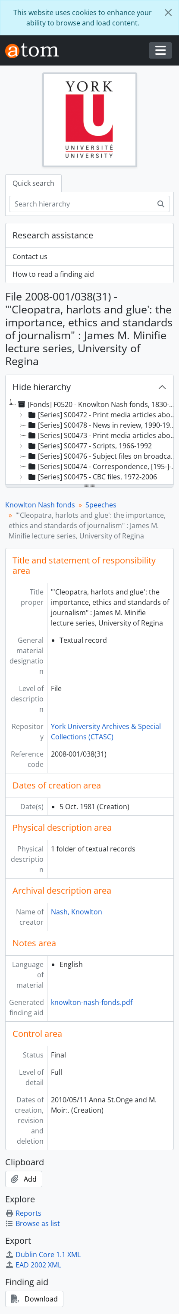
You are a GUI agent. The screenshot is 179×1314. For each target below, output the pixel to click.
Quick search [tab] (33, 183)
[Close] (168, 12)
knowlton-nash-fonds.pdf (91, 1002)
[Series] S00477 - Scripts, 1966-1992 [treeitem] (89, 446)
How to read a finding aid (53, 274)
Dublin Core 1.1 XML (43, 1254)
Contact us (30, 256)
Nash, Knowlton (76, 912)
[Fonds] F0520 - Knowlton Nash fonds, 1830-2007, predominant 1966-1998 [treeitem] (97, 404)
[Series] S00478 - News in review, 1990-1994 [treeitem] (102, 425)
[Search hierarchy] (80, 204)
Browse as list (32, 1223)
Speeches (100, 505)
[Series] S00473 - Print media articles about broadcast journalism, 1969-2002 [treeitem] (102, 435)
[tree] (89, 442)
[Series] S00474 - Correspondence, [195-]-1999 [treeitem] (102, 466)
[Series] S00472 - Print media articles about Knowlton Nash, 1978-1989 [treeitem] (102, 415)
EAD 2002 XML (33, 1265)
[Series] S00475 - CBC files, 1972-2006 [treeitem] (92, 477)
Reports (23, 1213)
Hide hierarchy (42, 387)
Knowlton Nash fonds (40, 505)
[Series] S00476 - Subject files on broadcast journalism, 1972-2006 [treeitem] (102, 456)
